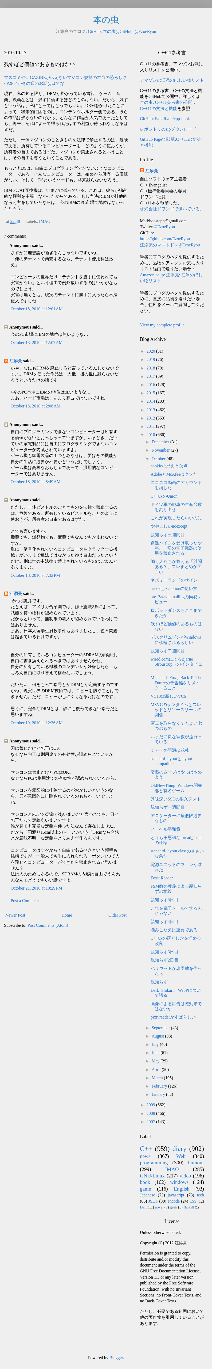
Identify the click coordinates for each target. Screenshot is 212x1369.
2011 (151, 426)
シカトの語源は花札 (170, 750)
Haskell (188, 1207)
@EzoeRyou (145, 31)
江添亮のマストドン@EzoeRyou (170, 245)
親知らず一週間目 (168, 807)
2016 (151, 384)
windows (179, 1182)
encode (174, 1201)
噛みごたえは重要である (174, 930)
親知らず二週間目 (168, 651)
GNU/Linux (152, 1176)
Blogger (116, 1357)
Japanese (147, 1195)
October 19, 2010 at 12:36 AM (36, 722)
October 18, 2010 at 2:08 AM (35, 406)
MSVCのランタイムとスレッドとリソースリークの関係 (176, 709)
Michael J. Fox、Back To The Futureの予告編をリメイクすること (176, 682)
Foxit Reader (162, 878)
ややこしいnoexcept (169, 526)
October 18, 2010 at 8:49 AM (35, 481)
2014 (151, 401)
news (145, 1156)
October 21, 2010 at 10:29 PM (36, 888)
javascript (176, 1195)
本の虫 (106, 20)
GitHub (94, 31)
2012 (151, 418)
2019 (151, 359)
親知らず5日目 (164, 899)
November (161, 450)
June (156, 1052)
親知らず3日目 (164, 951)
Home (67, 915)
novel (159, 1207)
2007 (151, 1121)
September (161, 1027)
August (158, 1036)
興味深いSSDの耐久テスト (176, 799)
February (160, 1086)
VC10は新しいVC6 (168, 696)
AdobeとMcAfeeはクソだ (174, 474)
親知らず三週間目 (168, 534)
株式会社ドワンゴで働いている (170, 209)
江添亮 (15, 361)
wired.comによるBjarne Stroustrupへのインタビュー (176, 664)
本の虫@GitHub (117, 31)
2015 (151, 393)
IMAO (44, 221)
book (145, 1182)
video (185, 1176)
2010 (151, 434)
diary (179, 1149)
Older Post (117, 915)
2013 (151, 409)
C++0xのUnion (164, 496)
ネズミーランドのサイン (174, 580)
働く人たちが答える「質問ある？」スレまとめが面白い (176, 566)
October (159, 458)
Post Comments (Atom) (48, 925)
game (145, 1189)
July (156, 1044)
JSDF (153, 1201)
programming (154, 1162)
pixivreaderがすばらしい (173, 1017)
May (156, 1061)
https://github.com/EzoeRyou (165, 239)
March (158, 1078)
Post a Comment (25, 900)
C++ (146, 1149)
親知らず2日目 (164, 960)
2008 (151, 1113)
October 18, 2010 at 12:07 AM (36, 342)
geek (173, 1207)
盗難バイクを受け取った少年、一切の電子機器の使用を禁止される (176, 548)
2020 (151, 351)
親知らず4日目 (164, 921)
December (161, 442)
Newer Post (15, 915)
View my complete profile (162, 325)
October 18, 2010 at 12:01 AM (36, 309)
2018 (151, 368)
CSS (193, 1201)
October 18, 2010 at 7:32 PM (35, 575)
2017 (151, 376)
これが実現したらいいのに (176, 518)
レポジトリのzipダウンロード (168, 129)
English (182, 1189)
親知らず (159, 982)
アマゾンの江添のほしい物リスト (172, 80)
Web (181, 1156)
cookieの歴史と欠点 (169, 466)
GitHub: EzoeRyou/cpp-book (165, 118)
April (157, 1069)
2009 (151, 1105)
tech (200, 1195)
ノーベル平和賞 (165, 829)
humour (196, 1162)
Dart (143, 1207)
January (159, 1094)
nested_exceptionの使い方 (174, 588)
